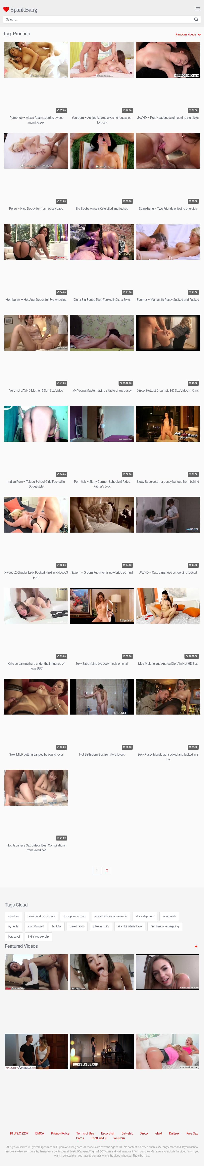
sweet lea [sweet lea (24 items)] (13, 916)
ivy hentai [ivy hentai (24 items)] (13, 926)
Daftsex (174, 1133)
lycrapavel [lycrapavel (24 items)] (14, 936)
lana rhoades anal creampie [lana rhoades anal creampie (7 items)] (110, 916)
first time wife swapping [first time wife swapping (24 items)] (165, 926)
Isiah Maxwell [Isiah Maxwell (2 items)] (35, 926)
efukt (158, 1133)
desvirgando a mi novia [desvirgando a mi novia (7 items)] (41, 916)
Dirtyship (127, 1133)
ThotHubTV (98, 1138)
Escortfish (107, 1133)
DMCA (39, 1133)
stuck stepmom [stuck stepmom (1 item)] (144, 916)
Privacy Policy (60, 1133)
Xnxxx (144, 1133)
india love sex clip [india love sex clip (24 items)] (38, 936)
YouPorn (119, 1138)
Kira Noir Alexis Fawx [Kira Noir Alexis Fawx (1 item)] (130, 926)
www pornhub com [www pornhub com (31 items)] (74, 916)
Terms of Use (85, 1133)
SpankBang (20, 9)
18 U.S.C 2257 (19, 1133)
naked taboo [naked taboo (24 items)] (77, 926)
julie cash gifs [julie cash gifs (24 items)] (101, 926)
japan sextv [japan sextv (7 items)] (169, 916)
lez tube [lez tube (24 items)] (56, 926)
